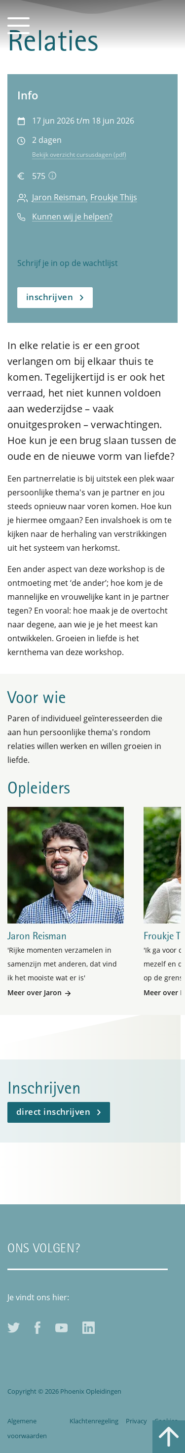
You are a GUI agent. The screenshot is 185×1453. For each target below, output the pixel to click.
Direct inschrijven (53, 1111)
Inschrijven (49, 297)
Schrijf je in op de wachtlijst (67, 263)
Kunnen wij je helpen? (72, 216)
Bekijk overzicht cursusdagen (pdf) (79, 154)
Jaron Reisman (59, 197)
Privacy (136, 1420)
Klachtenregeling (94, 1420)
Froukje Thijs (113, 197)
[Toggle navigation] (18, 24)
